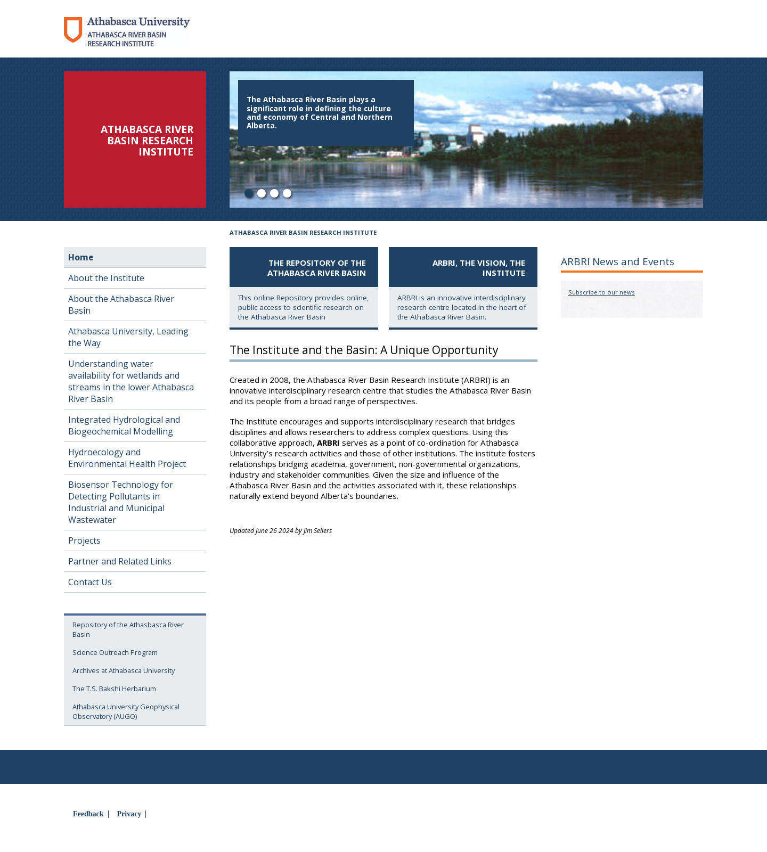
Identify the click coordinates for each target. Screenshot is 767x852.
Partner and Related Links (120, 561)
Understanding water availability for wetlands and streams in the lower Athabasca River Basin (131, 381)
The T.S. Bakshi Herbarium (114, 688)
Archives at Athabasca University (123, 670)
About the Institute (106, 278)
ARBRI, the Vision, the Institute (479, 267)
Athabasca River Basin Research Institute (303, 232)
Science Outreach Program (115, 652)
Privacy (129, 814)
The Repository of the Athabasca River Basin (316, 267)
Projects (84, 540)
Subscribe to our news (601, 292)
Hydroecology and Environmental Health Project (127, 458)
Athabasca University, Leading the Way (128, 337)
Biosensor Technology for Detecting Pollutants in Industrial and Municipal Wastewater (120, 502)
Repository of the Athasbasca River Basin (128, 629)
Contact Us (90, 582)
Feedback (88, 814)
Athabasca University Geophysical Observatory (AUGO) (125, 711)
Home (81, 257)
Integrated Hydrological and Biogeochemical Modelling (124, 425)
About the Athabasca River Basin (121, 304)
